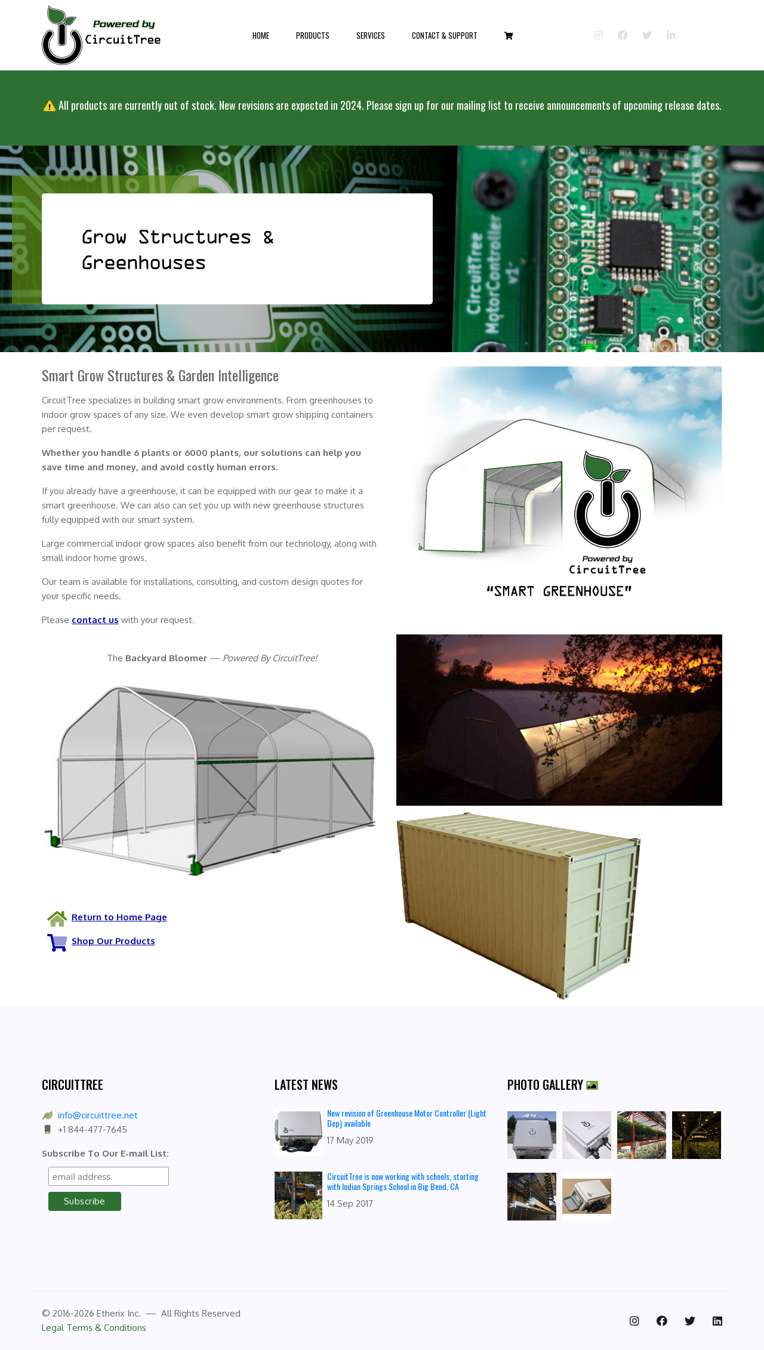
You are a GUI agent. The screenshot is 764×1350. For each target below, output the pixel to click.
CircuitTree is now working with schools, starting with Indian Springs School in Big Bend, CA (403, 1181)
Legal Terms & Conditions (94, 1327)
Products (312, 35)
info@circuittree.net (98, 1115)
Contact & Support (445, 35)
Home (260, 35)
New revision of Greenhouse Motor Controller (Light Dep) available (406, 1117)
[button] (508, 35)
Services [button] (370, 35)
